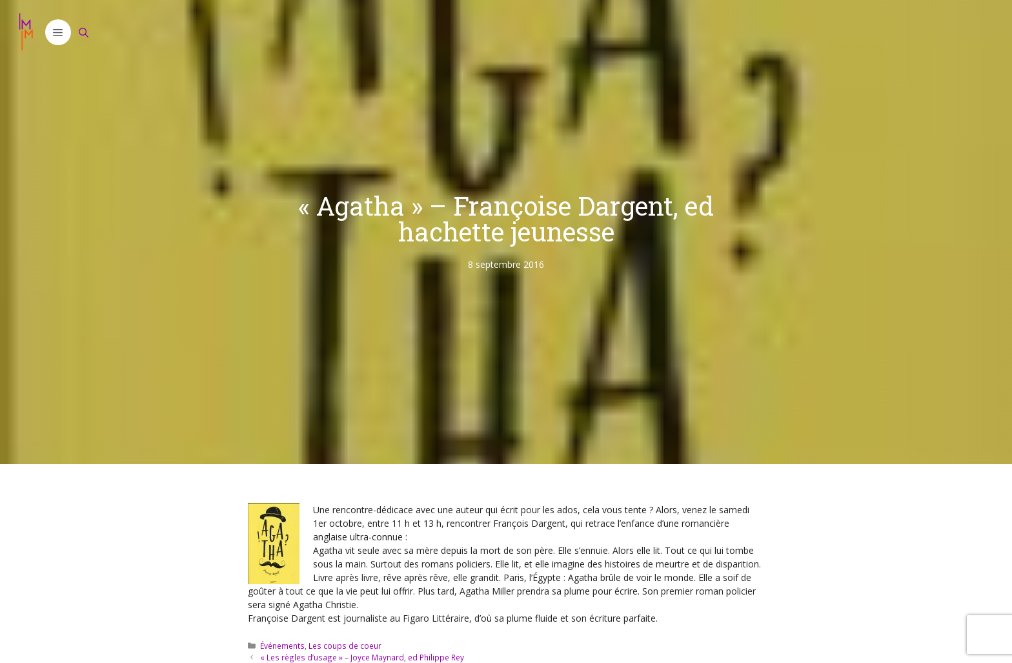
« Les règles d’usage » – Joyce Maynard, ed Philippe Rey (362, 657)
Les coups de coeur (345, 645)
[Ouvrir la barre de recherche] (84, 32)
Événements (282, 645)
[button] (58, 32)
